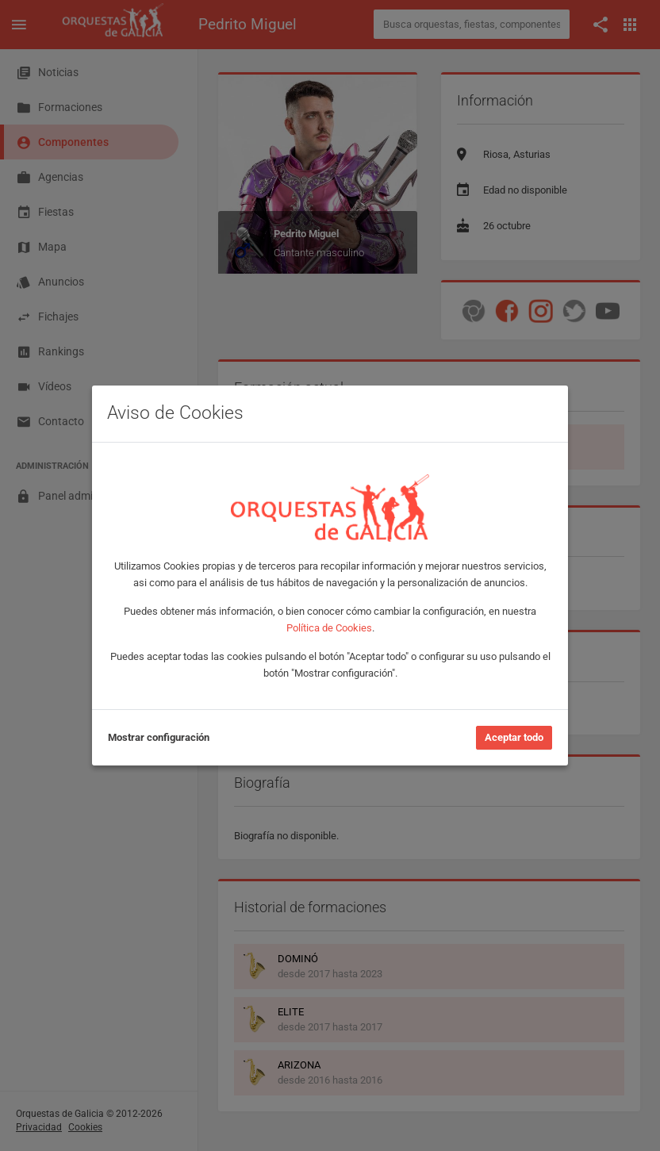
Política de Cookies (329, 628)
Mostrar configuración (158, 737)
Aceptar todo (514, 737)
